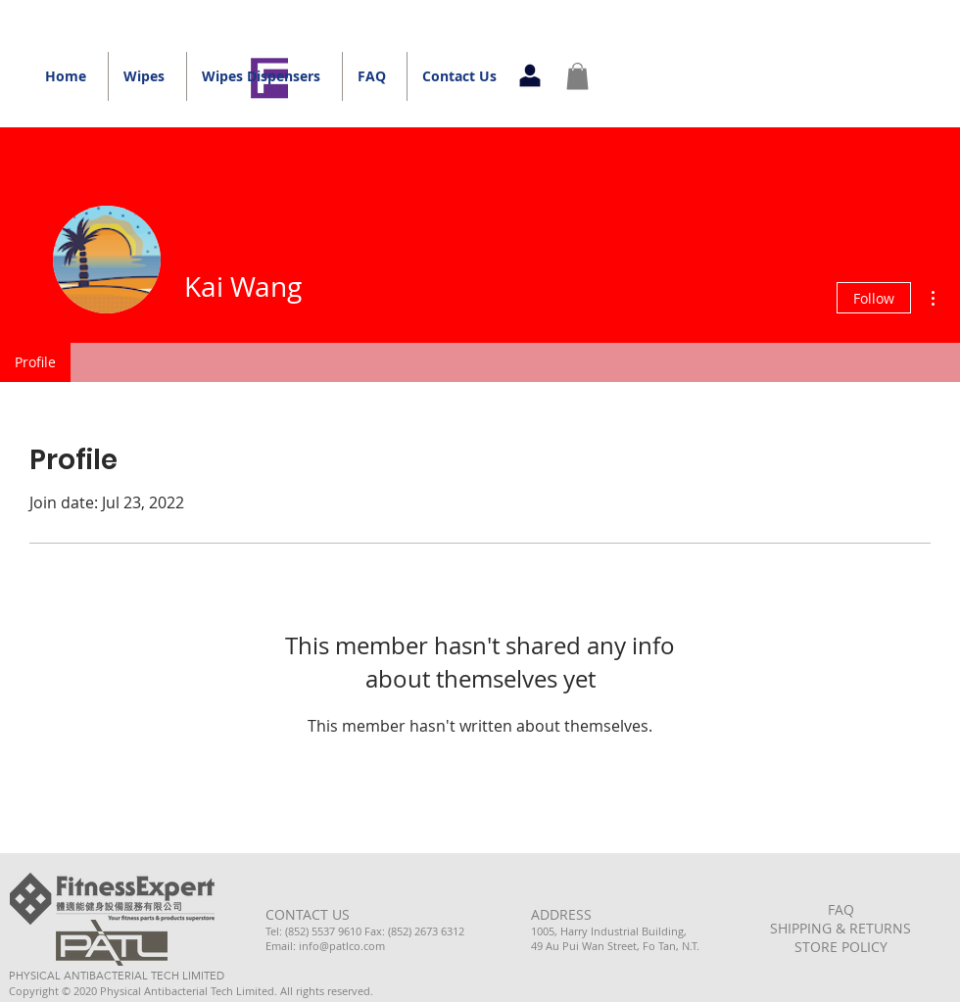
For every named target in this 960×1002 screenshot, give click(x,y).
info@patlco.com (342, 945)
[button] (577, 76)
